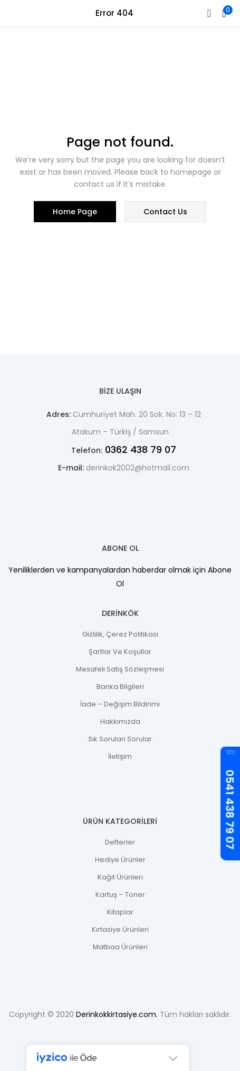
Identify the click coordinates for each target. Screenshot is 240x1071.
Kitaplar (120, 912)
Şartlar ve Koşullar (120, 652)
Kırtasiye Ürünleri (120, 929)
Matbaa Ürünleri (120, 947)
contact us (165, 211)
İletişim (120, 756)
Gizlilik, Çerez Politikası (120, 634)
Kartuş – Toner (120, 895)
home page (75, 211)
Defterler (120, 842)
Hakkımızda (120, 721)
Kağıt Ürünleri (120, 877)
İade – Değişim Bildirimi (120, 704)
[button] (224, 13)
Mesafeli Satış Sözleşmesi (120, 669)
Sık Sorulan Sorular (120, 739)
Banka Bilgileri (120, 687)
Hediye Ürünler (120, 860)
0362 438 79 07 (139, 449)
